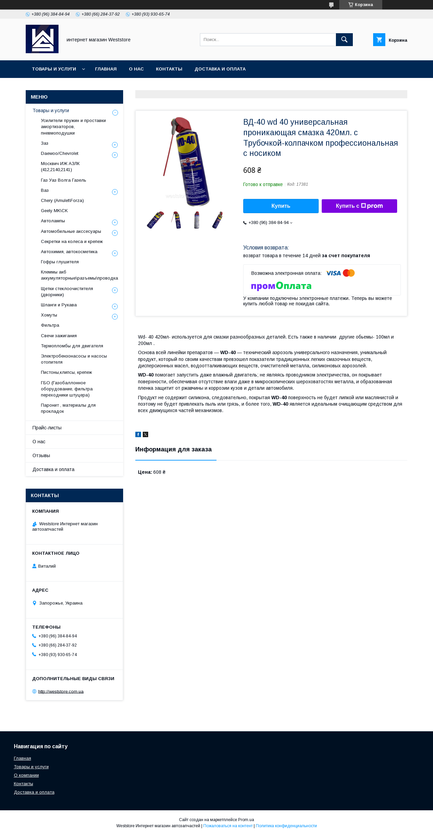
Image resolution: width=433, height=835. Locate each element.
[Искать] (344, 39)
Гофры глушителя (60, 261)
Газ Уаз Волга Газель (63, 180)
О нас (136, 69)
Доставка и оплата (220, 69)
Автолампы (53, 220)
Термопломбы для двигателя (72, 345)
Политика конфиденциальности (286, 825)
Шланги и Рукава (59, 304)
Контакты (169, 69)
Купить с (359, 206)
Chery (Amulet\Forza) (62, 200)
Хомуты (49, 315)
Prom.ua (246, 819)
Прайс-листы (47, 427)
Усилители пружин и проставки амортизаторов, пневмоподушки (73, 126)
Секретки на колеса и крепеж (72, 241)
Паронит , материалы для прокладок (68, 408)
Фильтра (50, 325)
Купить (281, 206)
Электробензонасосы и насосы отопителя (74, 359)
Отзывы (41, 455)
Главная (106, 69)
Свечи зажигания (59, 335)
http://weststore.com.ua (61, 691)
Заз (44, 143)
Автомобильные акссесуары (71, 231)
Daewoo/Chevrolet (59, 153)
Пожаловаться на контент (228, 825)
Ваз (45, 190)
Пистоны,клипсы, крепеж (66, 372)
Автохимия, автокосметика (69, 251)
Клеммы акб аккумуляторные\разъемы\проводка (79, 275)
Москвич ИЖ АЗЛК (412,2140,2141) (60, 166)
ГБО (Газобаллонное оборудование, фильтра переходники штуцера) (67, 389)
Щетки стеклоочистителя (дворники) (67, 291)
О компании (26, 775)
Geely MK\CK (54, 210)
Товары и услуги (54, 69)
